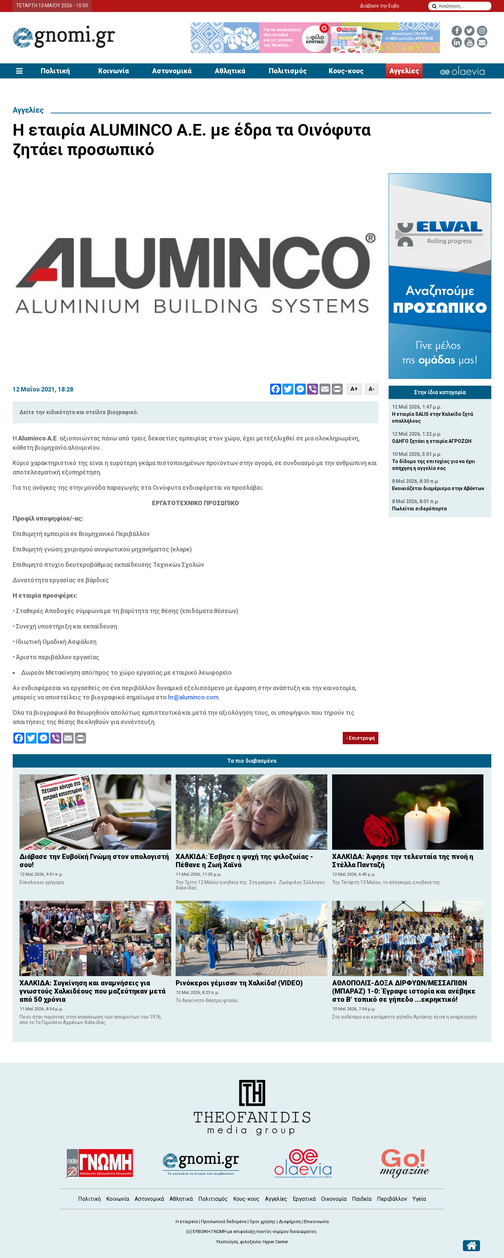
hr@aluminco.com (193, 697)
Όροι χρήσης (263, 1221)
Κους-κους (346, 71)
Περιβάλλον (392, 1199)
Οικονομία (333, 1199)
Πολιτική (55, 71)
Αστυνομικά (171, 71)
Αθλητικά (230, 71)
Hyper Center (275, 1241)
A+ (354, 389)
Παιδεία (361, 1199)
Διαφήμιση (290, 1221)
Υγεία (419, 1199)
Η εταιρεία (187, 1221)
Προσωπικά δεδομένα (224, 1221)
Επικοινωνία (316, 1221)
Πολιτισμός (288, 71)
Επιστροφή (360, 738)
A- (372, 389)
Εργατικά (304, 1199)
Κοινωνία (113, 71)
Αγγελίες (404, 71)
